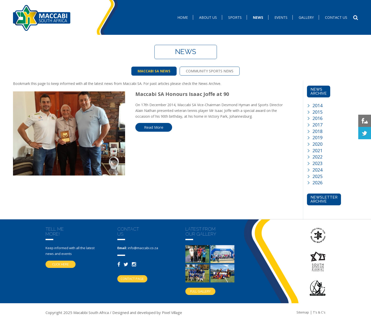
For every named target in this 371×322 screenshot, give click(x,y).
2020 (317, 144)
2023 (317, 163)
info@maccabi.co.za (143, 248)
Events (280, 17)
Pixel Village (172, 312)
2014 (317, 105)
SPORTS (235, 17)
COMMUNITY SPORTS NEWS (209, 71)
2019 (317, 137)
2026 (317, 183)
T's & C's (319, 312)
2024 (317, 170)
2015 (317, 112)
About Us (208, 17)
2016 (317, 118)
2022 (317, 157)
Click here (60, 264)
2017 (317, 125)
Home (182, 17)
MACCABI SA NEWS (154, 71)
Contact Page (132, 278)
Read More (153, 127)
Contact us (336, 17)
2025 (317, 176)
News (258, 17)
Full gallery (200, 291)
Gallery (306, 17)
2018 (317, 131)
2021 (317, 150)
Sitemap (302, 312)
